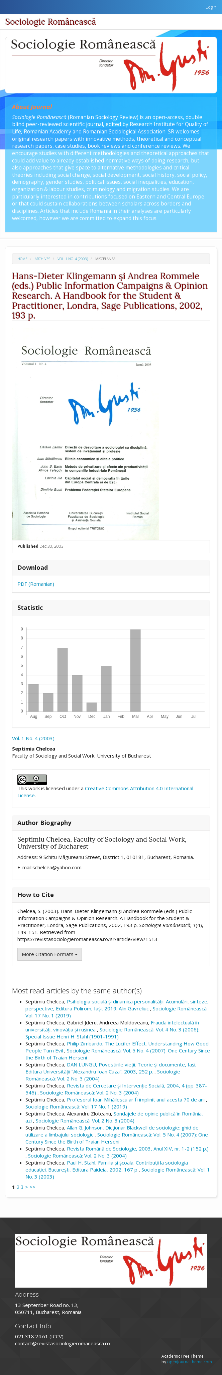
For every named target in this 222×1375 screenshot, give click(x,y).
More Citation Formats (50, 954)
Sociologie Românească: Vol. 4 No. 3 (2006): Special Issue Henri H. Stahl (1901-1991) (112, 1033)
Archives (42, 259)
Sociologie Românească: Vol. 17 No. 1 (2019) (76, 1106)
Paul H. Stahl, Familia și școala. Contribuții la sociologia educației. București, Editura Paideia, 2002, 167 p (106, 1166)
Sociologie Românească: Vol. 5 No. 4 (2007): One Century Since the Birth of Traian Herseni (116, 1138)
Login (211, 7)
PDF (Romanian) (35, 583)
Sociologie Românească (50, 21)
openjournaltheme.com (189, 1362)
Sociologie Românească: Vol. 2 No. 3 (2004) (89, 1092)
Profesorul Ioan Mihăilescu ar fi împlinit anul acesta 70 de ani (136, 1099)
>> (32, 1187)
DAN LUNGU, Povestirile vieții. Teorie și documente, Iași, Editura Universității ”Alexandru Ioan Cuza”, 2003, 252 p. (111, 1068)
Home (22, 259)
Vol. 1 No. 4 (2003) (73, 259)
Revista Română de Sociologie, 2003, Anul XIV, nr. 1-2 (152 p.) (138, 1148)
